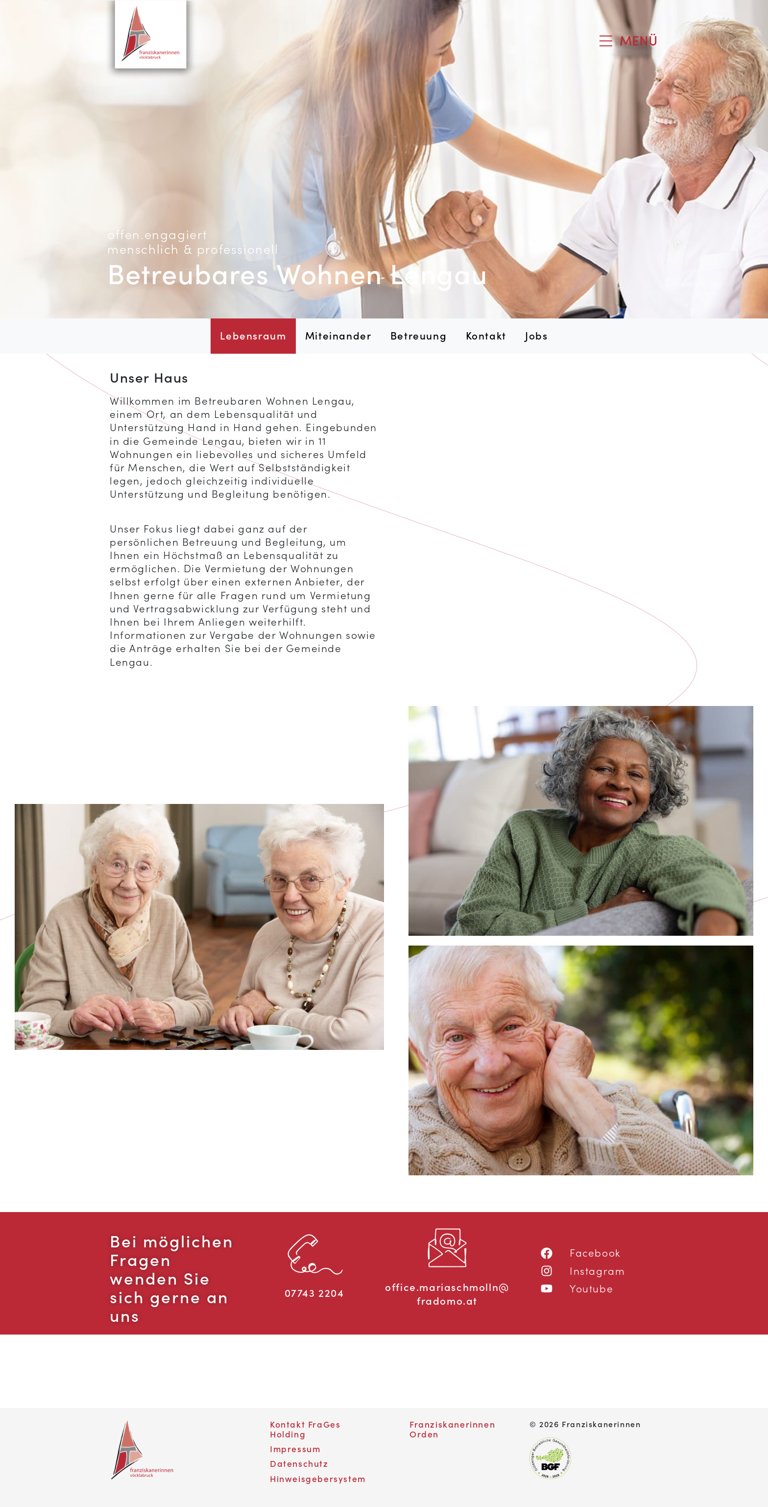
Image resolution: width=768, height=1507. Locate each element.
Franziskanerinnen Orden (452, 1429)
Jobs (536, 335)
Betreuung (418, 335)
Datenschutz (299, 1463)
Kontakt (486, 335)
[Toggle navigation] (628, 40)
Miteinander (338, 335)
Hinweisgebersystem (318, 1478)
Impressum (295, 1448)
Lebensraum (257, 335)
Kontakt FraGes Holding (305, 1429)
